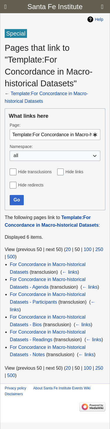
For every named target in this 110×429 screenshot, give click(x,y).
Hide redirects (30, 185)
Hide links (74, 171)
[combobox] (55, 134)
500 (11, 256)
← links (69, 272)
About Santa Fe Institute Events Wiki (61, 388)
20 (68, 249)
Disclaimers (14, 394)
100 (88, 249)
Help (99, 19)
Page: (15, 125)
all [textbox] (15, 155)
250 (99, 249)
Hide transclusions (35, 171)
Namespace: (21, 146)
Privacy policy (15, 388)
